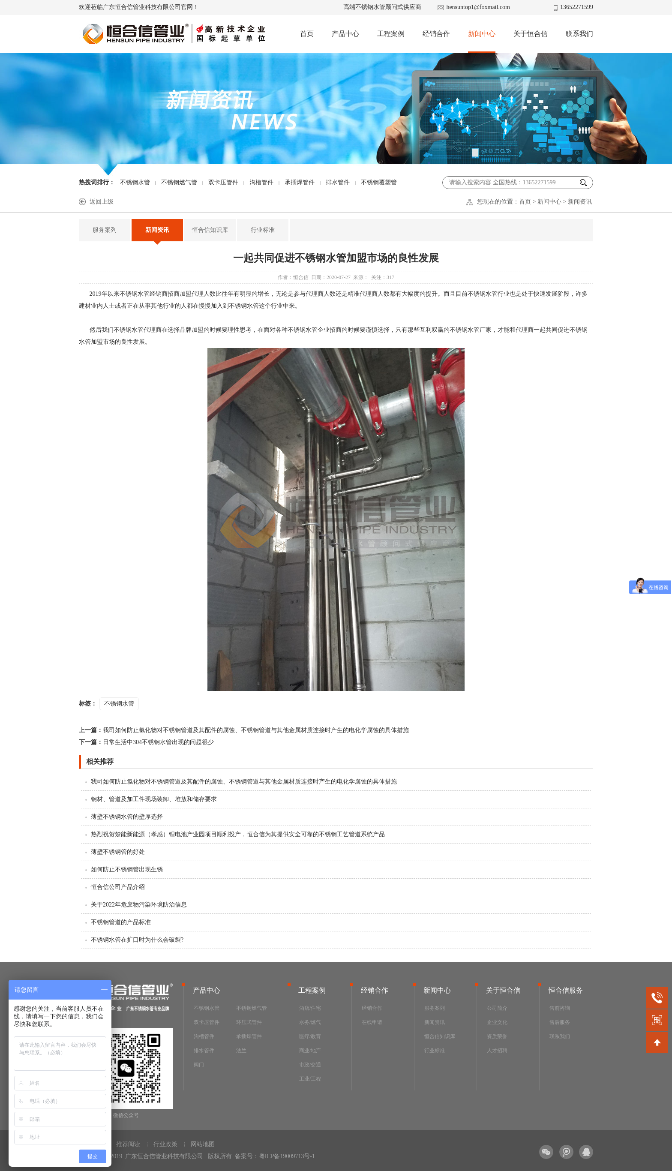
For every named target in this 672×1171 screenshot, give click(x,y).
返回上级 (102, 201)
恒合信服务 (566, 990)
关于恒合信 (530, 33)
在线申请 (372, 1022)
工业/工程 (310, 1079)
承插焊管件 (300, 182)
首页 (307, 33)
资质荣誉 (497, 1036)
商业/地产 (310, 1051)
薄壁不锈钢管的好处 (118, 852)
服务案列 (105, 230)
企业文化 (497, 1022)
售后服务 (559, 1022)
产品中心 (345, 33)
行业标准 (263, 230)
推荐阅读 (128, 1144)
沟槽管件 (261, 182)
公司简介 (497, 1008)
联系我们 (579, 33)
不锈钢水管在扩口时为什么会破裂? (137, 940)
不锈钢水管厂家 (471, 330)
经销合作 (436, 33)
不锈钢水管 (135, 182)
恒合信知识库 (210, 230)
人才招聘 (497, 1051)
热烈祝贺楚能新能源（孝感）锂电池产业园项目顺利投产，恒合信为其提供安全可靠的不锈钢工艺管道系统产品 (238, 834)
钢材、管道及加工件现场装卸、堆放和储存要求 (154, 799)
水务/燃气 (310, 1022)
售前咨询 (559, 1008)
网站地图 (203, 1144)
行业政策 (165, 1144)
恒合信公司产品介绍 (118, 887)
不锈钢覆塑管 (379, 182)
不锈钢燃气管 (179, 182)
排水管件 (338, 182)
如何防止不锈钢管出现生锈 (127, 869)
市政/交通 (310, 1065)
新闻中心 (481, 33)
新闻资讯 (580, 201)
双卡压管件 (223, 182)
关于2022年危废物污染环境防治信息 (139, 904)
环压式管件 (249, 1022)
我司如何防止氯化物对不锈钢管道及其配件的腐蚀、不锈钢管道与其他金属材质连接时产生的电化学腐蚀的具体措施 (244, 730)
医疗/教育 (310, 1036)
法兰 (241, 1051)
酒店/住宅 (310, 1008)
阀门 (199, 1065)
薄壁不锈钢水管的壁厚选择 (127, 817)
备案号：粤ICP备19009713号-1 (275, 1156)
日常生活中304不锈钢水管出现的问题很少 (146, 742)
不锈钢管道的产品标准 (121, 922)
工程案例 (391, 33)
